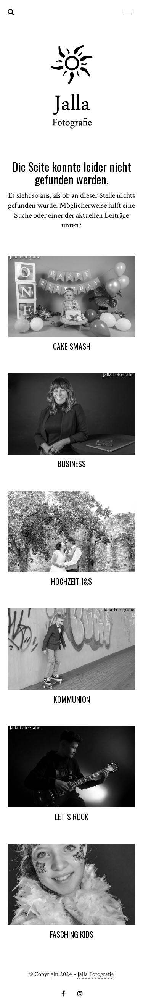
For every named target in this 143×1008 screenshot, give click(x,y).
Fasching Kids (71, 934)
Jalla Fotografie (95, 974)
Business (72, 463)
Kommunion (71, 699)
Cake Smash (71, 346)
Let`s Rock (71, 817)
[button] (132, 8)
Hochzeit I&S (71, 581)
